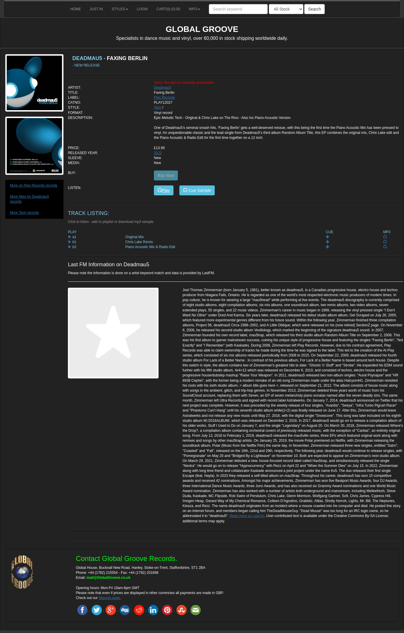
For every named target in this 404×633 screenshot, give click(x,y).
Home (76, 9)
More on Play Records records (33, 185)
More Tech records (24, 213)
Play (164, 190)
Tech (157, 107)
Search (314, 9)
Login (142, 9)
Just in (96, 9)
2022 (158, 153)
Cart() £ (168, 9)
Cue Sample (197, 190)
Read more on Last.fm (247, 516)
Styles (120, 9)
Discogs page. (110, 598)
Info (194, 9)
